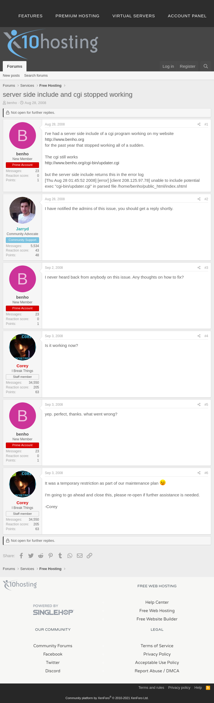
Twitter (53, 662)
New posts (11, 75)
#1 (206, 124)
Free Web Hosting (157, 610)
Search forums (36, 75)
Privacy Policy (157, 654)
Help (198, 687)
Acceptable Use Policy (157, 662)
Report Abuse (148, 670)
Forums (14, 66)
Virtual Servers (134, 15)
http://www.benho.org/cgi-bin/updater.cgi (82, 162)
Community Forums (52, 645)
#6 (206, 473)
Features (30, 15)
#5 (206, 405)
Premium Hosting (77, 15)
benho (12, 103)
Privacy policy (179, 687)
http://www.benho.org (64, 139)
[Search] (205, 66)
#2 (206, 199)
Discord (52, 670)
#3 (206, 268)
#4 (206, 336)
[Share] (199, 124)
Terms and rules (151, 687)
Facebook (52, 654)
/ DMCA (171, 670)
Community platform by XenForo (107, 698)
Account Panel (187, 15)
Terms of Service (157, 645)
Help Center (157, 602)
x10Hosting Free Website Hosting (20, 585)
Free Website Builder (157, 619)
